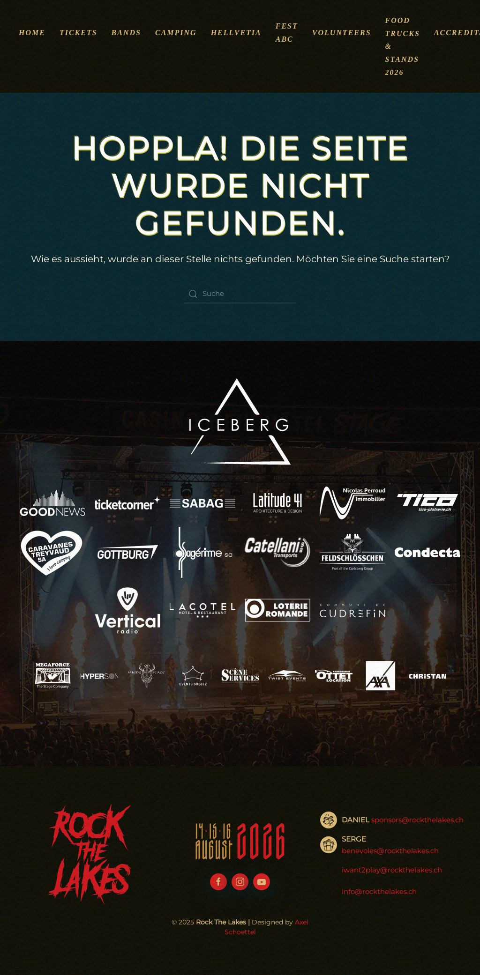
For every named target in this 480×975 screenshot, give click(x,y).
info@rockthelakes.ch (379, 891)
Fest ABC (287, 32)
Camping (176, 33)
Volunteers (341, 33)
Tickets (79, 33)
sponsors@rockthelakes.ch (417, 819)
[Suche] (240, 294)
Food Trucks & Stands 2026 (402, 46)
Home (32, 33)
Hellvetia (236, 33)
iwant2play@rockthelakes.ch (392, 870)
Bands (126, 33)
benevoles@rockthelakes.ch (390, 851)
